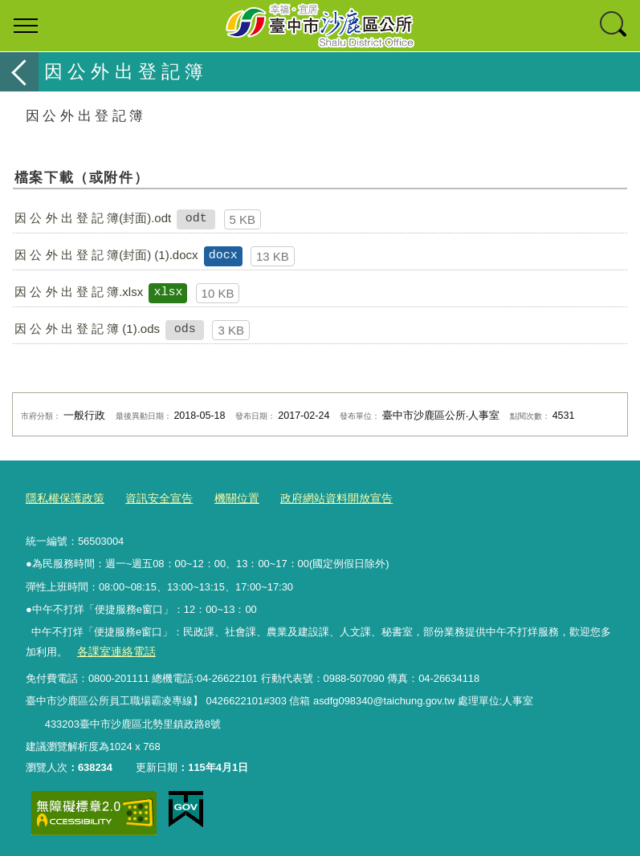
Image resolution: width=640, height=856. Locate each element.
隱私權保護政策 (62, 497)
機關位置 (225, 497)
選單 (25, 25)
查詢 (614, 25)
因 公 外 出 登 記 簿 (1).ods (87, 328)
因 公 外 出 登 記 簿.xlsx (78, 291)
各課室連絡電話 (112, 649)
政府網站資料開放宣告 (319, 497)
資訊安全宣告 (151, 497)
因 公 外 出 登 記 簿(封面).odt (92, 218)
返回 (19, 71)
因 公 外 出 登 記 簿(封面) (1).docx (106, 255)
